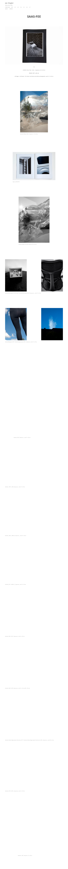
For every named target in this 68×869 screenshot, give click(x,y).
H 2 (15, 7)
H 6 (27, 7)
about (6, 8)
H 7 (30, 7)
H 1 (12, 7)
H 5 (24, 7)
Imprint (11, 8)
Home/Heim (7, 7)
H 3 (18, 7)
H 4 (21, 7)
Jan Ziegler (9, 3)
